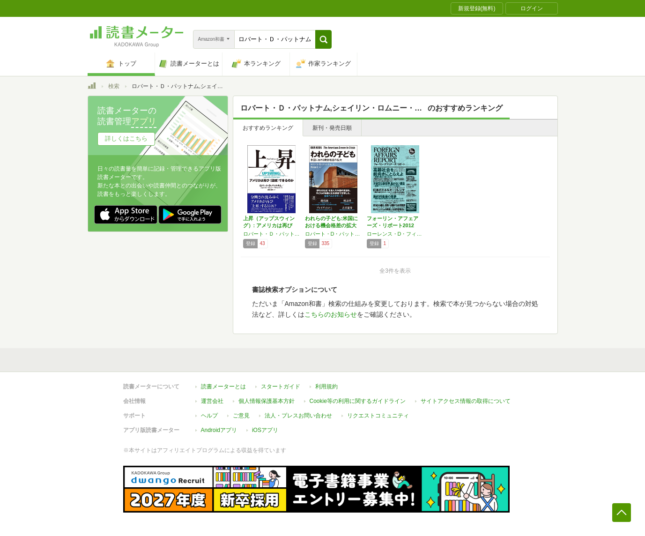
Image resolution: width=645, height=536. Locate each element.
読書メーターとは (223, 386)
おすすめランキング (268, 128)
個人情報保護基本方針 (266, 401)
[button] (323, 39)
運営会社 (212, 401)
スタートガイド (280, 386)
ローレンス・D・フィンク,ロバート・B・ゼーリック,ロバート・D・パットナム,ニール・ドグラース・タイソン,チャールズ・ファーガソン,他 (395, 234)
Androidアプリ (219, 430)
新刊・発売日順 (332, 128)
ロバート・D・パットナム (333, 234)
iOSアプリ (265, 430)
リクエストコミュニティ (378, 415)
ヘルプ (209, 415)
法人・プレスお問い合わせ (298, 415)
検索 (113, 86)
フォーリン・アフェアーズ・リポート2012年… (392, 225)
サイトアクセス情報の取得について (466, 401)
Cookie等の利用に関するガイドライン (358, 401)
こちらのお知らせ (330, 314)
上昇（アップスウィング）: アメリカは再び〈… (269, 225)
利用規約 (326, 386)
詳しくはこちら (126, 138)
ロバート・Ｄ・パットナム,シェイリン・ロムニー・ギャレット (271, 234)
